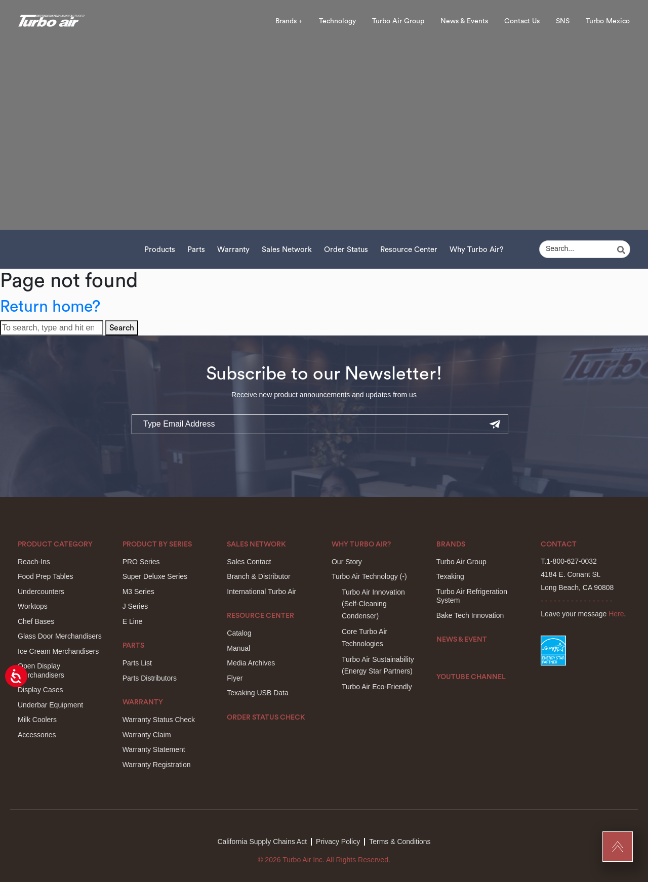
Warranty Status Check (159, 720)
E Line (133, 621)
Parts (196, 250)
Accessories (37, 735)
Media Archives (251, 663)
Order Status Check (266, 717)
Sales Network (287, 250)
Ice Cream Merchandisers (58, 651)
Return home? (50, 307)
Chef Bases (36, 621)
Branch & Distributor (258, 576)
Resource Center (408, 250)
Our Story (347, 562)
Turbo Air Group (398, 21)
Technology (337, 21)
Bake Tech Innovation (470, 615)
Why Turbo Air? (477, 250)
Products (159, 250)
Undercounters (41, 591)
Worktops (33, 606)
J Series (135, 606)
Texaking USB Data (257, 693)
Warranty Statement (154, 749)
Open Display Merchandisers (41, 670)
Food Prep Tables (45, 576)
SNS (563, 21)
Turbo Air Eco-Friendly (377, 687)
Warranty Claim (147, 735)
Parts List (137, 663)
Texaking (450, 576)
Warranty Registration (157, 765)
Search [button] (121, 328)
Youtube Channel (471, 677)
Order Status (346, 250)
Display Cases (40, 690)
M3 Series (138, 591)
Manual (238, 648)
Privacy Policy (338, 841)
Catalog (239, 633)
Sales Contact (249, 562)
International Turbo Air (261, 591)
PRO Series (141, 562)
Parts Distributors (150, 678)
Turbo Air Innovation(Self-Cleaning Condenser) (373, 604)
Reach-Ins (34, 562)
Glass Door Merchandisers (60, 636)
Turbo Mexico (608, 21)
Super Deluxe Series (155, 576)
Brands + (289, 21)
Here (616, 614)
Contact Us (522, 21)
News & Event (461, 639)
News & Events (464, 21)
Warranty (233, 250)
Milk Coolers (37, 720)
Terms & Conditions (399, 841)
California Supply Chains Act (262, 841)
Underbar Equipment (50, 705)
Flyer (234, 678)
